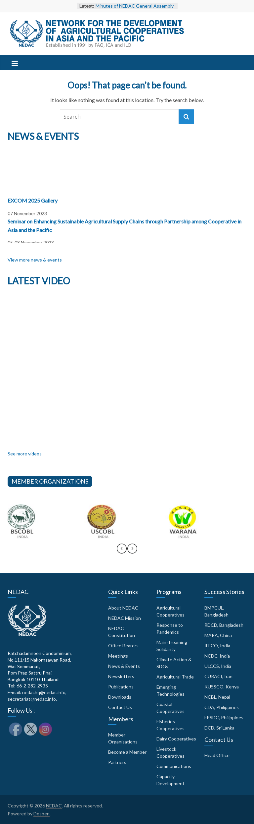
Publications (121, 686)
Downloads (119, 697)
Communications (173, 766)
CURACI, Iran (218, 676)
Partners (117, 762)
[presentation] (122, 551)
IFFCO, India (217, 645)
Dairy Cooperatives (176, 738)
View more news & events (35, 260)
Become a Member (127, 752)
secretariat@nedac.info (32, 699)
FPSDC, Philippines (223, 717)
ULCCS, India (217, 666)
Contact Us (120, 707)
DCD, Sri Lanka (219, 728)
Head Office (217, 755)
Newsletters (121, 676)
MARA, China (218, 635)
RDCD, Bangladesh (223, 625)
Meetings (118, 656)
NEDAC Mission (124, 618)
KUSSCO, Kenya (221, 686)
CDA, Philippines (221, 707)
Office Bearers (123, 645)
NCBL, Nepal (217, 697)
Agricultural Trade (175, 676)
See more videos (25, 453)
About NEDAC (123, 608)
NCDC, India (217, 656)
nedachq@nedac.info (43, 692)
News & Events (124, 666)
